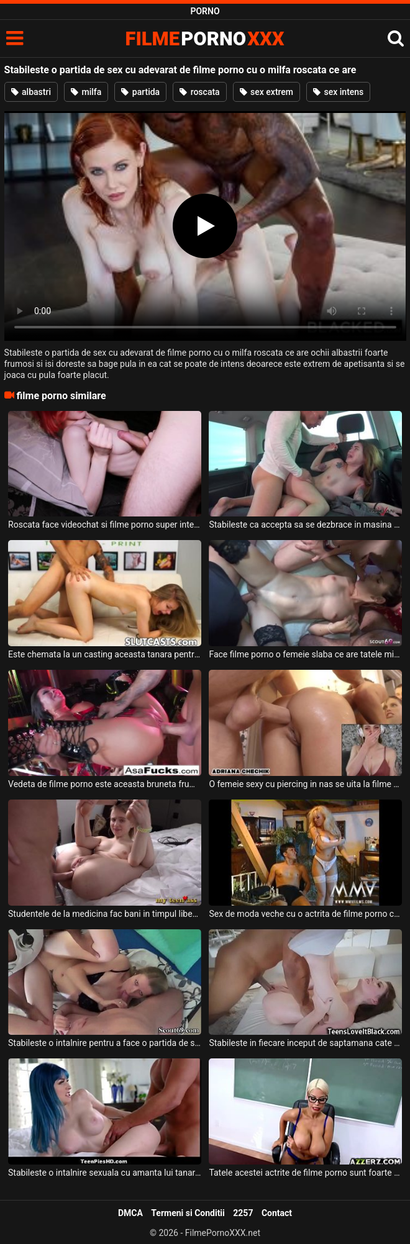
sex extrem (266, 92)
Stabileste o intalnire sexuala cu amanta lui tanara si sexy (104, 1173)
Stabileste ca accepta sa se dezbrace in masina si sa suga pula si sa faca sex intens (305, 525)
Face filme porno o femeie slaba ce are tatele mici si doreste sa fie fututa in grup (305, 654)
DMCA (130, 1213)
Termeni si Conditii (187, 1213)
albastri (31, 92)
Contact (277, 1213)
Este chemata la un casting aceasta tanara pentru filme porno (104, 654)
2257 (243, 1213)
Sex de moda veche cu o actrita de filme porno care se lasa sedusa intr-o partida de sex (305, 914)
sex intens (338, 92)
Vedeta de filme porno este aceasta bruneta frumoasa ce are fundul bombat (104, 784)
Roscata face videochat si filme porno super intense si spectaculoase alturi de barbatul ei (104, 525)
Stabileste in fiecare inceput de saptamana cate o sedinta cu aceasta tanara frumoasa (305, 1043)
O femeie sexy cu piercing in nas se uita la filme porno (305, 784)
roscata (199, 92)
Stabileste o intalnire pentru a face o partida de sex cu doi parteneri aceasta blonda (104, 1043)
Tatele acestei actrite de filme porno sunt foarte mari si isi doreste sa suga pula (305, 1173)
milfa (86, 92)
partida (140, 92)
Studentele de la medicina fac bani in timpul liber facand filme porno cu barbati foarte (104, 914)
